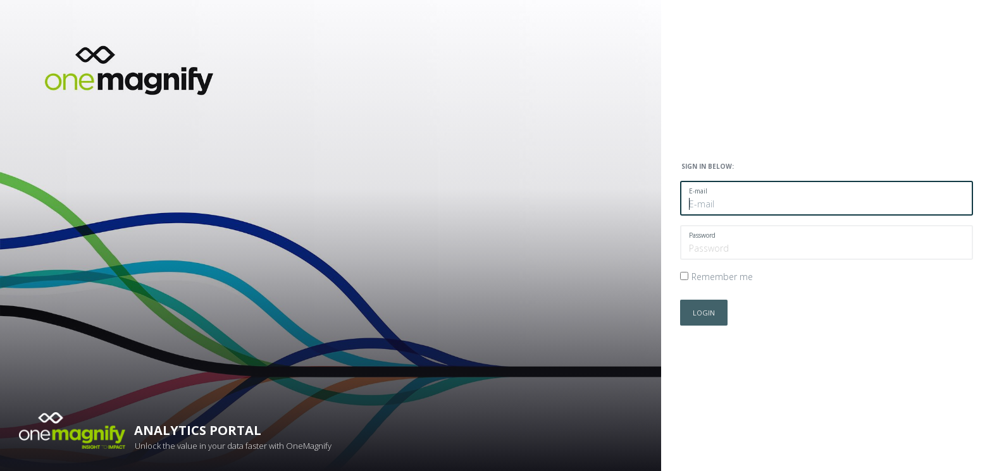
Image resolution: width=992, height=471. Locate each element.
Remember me (722, 277)
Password (702, 235)
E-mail (698, 191)
